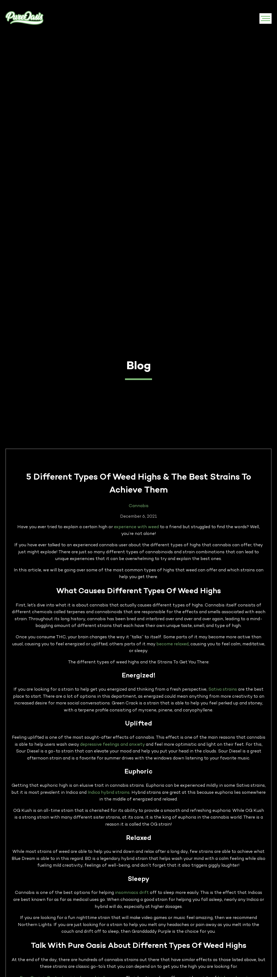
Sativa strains (222, 689)
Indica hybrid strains (109, 793)
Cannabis (139, 506)
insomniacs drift (132, 893)
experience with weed (136, 527)
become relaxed (172, 644)
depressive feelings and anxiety (112, 744)
